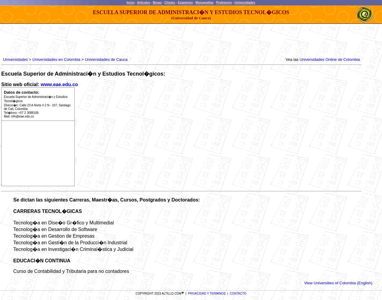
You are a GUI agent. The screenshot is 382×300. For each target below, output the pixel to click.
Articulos (143, 2)
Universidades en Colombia (57, 59)
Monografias (204, 2)
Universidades (245, 2)
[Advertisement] (111, 40)
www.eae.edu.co (59, 84)
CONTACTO (238, 293)
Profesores (224, 2)
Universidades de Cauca (106, 59)
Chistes (169, 2)
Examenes (185, 2)
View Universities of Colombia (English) (338, 283)
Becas (157, 2)
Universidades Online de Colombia (329, 59)
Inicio (130, 2)
